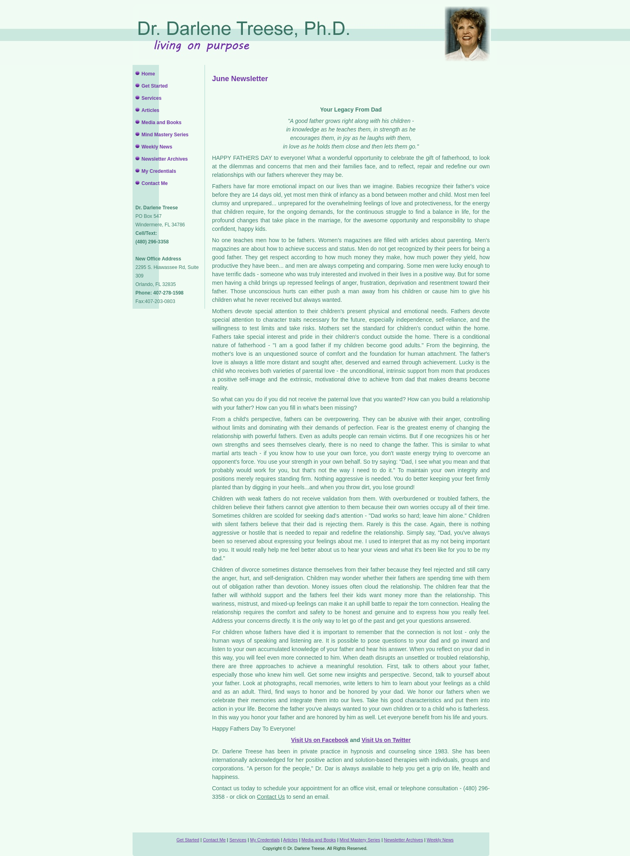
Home (148, 74)
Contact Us (271, 797)
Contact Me (154, 183)
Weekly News (156, 147)
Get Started (154, 86)
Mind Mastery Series (165, 135)
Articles (150, 110)
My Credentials (158, 171)
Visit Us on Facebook (319, 740)
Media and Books (161, 122)
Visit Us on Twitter (386, 740)
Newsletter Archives (164, 159)
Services (151, 98)
